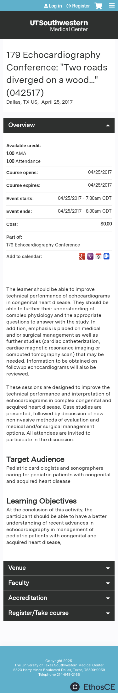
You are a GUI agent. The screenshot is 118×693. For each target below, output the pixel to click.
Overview (21, 125)
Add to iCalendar (98, 256)
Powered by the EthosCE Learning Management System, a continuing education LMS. (92, 686)
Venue (17, 567)
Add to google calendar (82, 256)
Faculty (18, 583)
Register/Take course (38, 613)
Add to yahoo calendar (90, 256)
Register (81, 6)
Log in (55, 6)
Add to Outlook (107, 256)
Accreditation (27, 598)
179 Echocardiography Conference (43, 244)
